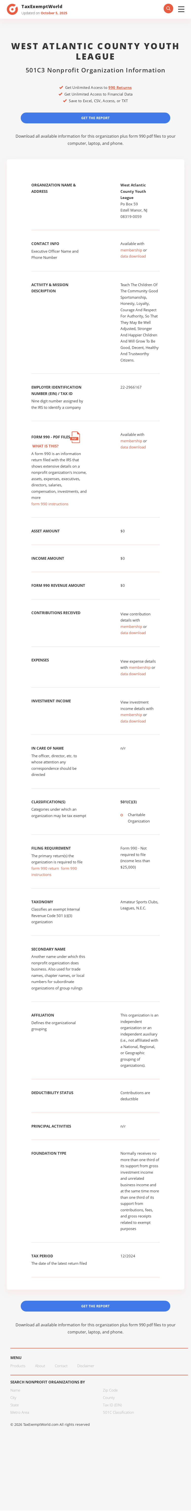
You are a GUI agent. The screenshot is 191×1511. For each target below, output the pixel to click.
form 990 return (45, 868)
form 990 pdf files (145, 136)
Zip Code (110, 1390)
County (109, 1398)
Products (17, 1366)
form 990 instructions (49, 504)
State (14, 1405)
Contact (61, 1366)
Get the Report (95, 117)
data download (133, 256)
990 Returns (120, 87)
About (40, 1366)
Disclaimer (85, 1366)
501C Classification (118, 1412)
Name (15, 1390)
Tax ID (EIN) (112, 1405)
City (13, 1398)
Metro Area (19, 1412)
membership (131, 250)
